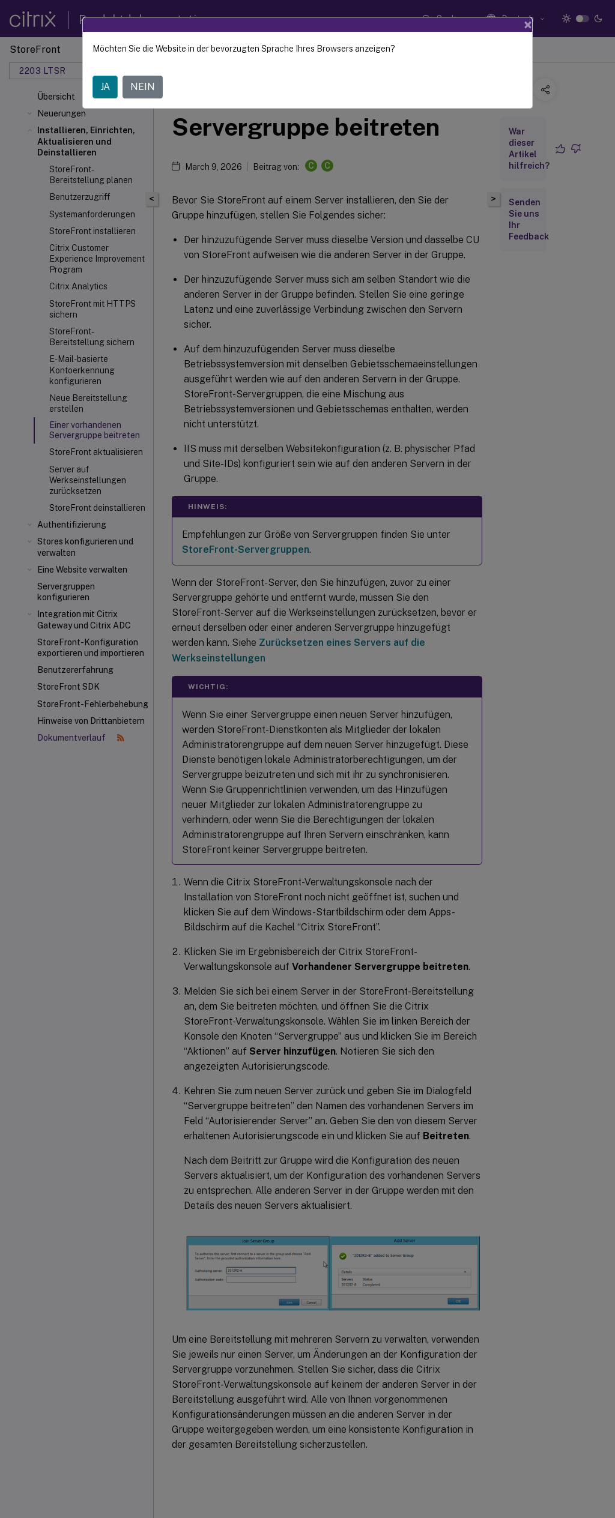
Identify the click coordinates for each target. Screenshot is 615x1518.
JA (105, 86)
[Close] (528, 24)
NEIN (142, 86)
